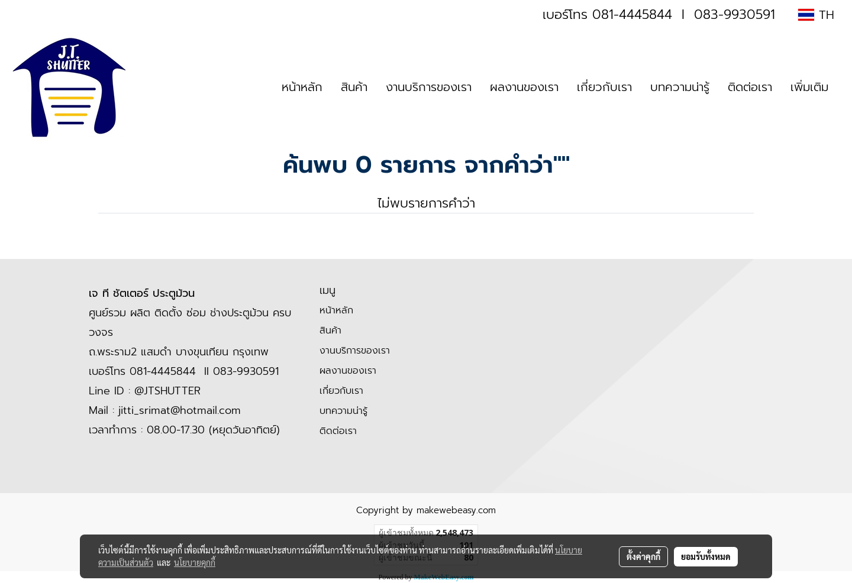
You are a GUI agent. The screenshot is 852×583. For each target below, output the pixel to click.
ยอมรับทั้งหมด (706, 556)
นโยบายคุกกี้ (194, 562)
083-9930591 (734, 14)
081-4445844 (632, 14)
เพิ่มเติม (809, 87)
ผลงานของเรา (524, 87)
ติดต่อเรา (750, 87)
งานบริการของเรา (429, 87)
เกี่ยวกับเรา (604, 87)
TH (816, 15)
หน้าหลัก (302, 87)
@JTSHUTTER (167, 391)
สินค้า (354, 87)
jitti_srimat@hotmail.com (179, 410)
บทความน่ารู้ (679, 87)
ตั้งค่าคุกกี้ (643, 556)
